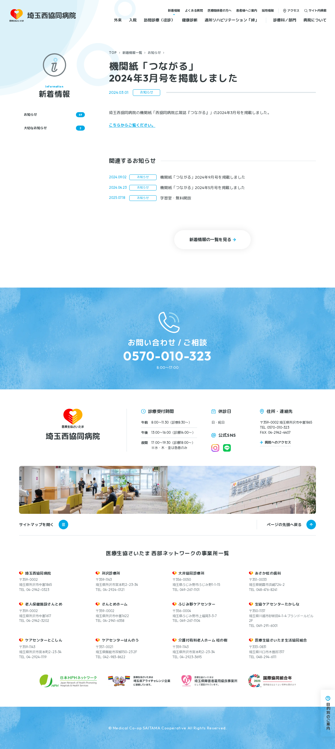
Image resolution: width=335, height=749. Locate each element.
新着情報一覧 (132, 53)
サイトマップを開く (43, 524)
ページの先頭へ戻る (284, 524)
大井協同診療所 (191, 573)
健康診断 (189, 20)
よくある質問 (194, 11)
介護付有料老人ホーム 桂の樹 (203, 640)
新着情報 (174, 11)
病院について (315, 20)
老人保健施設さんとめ (43, 604)
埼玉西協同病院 (38, 573)
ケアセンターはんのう (120, 640)
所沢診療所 (111, 573)
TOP (113, 53)
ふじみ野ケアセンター (197, 604)
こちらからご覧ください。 (132, 125)
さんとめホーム (115, 604)
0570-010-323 (167, 356)
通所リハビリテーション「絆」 (232, 20)
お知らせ (154, 53)
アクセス (293, 11)
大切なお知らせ (54, 128)
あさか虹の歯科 (268, 573)
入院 (133, 20)
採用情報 (268, 11)
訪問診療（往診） (159, 20)
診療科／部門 (284, 20)
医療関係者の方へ (219, 11)
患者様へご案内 (246, 11)
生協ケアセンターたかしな (277, 604)
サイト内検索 (317, 11)
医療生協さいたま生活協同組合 (281, 640)
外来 (118, 20)
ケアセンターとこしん (43, 640)
